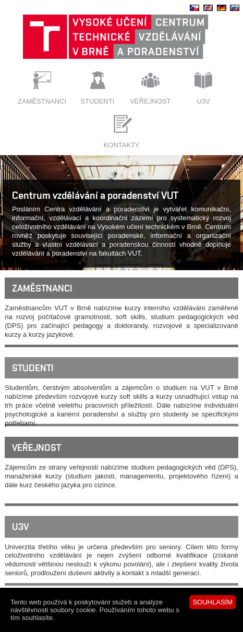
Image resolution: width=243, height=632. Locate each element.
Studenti (97, 101)
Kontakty (121, 145)
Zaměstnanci (42, 101)
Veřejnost (150, 101)
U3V (203, 101)
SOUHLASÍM (212, 602)
